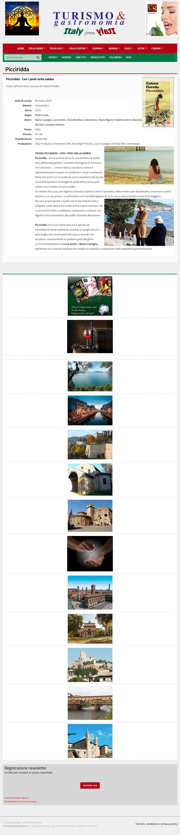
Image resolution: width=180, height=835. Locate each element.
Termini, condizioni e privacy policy (156, 824)
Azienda (66, 57)
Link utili (80, 57)
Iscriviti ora (90, 785)
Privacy (52, 57)
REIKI (129, 57)
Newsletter (98, 57)
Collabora (115, 57)
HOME (20, 48)
